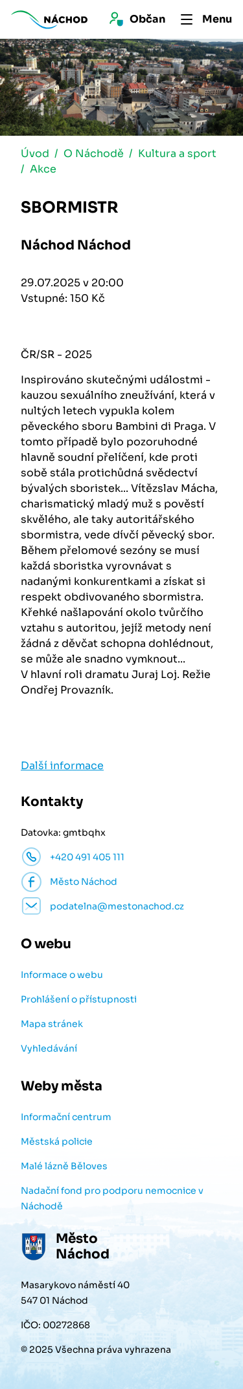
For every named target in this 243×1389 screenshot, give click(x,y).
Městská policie (57, 1141)
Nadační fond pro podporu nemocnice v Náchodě (112, 1198)
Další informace (62, 765)
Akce (43, 169)
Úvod (35, 153)
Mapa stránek (52, 1024)
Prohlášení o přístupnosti (79, 999)
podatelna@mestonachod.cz (117, 906)
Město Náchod (83, 881)
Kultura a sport (177, 153)
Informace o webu (62, 975)
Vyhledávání (49, 1048)
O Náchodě (94, 153)
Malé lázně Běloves (64, 1166)
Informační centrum (66, 1117)
